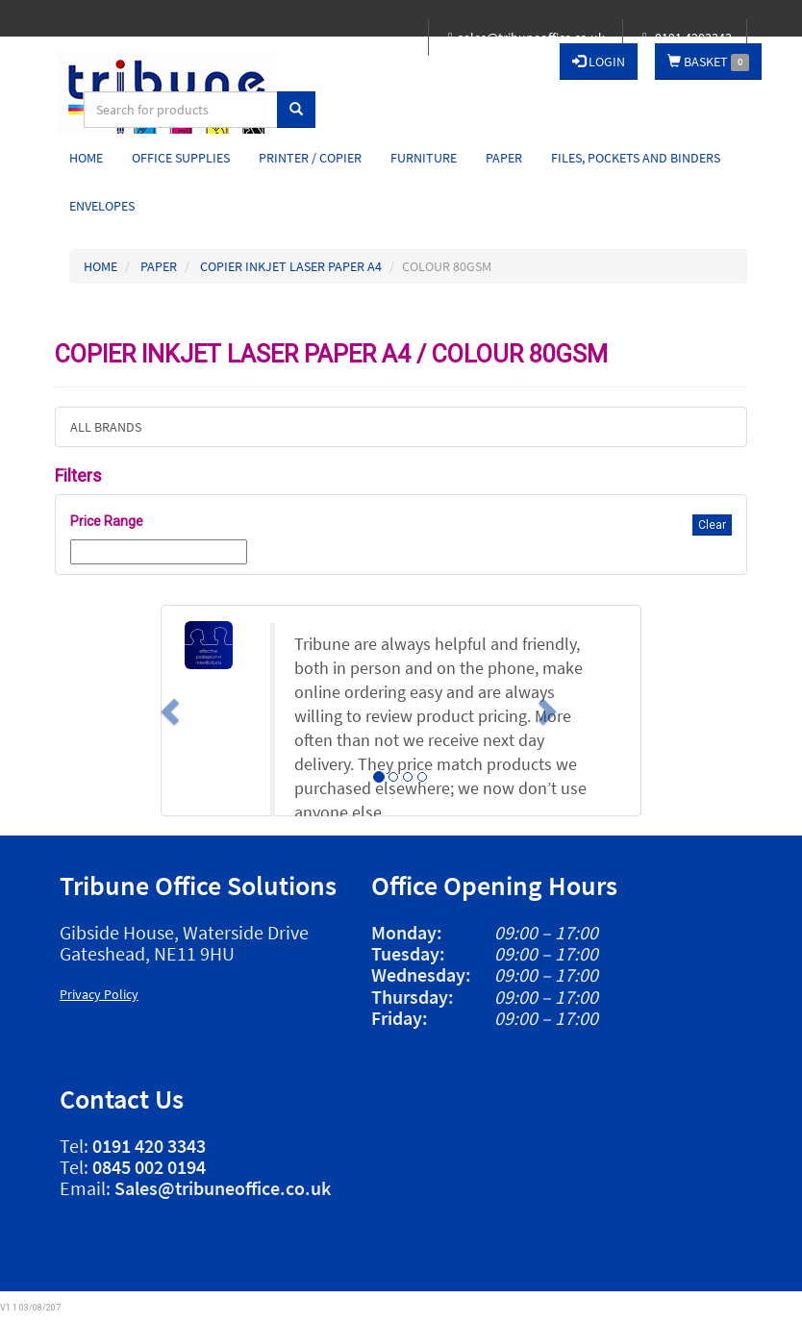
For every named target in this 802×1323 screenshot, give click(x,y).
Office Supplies (181, 157)
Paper (504, 157)
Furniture (423, 157)
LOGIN (598, 61)
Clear (712, 525)
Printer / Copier (310, 157)
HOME (100, 266)
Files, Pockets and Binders (635, 157)
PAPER (158, 266)
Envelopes (102, 205)
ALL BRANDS (105, 427)
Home (86, 157)
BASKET (708, 62)
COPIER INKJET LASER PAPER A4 (291, 266)
